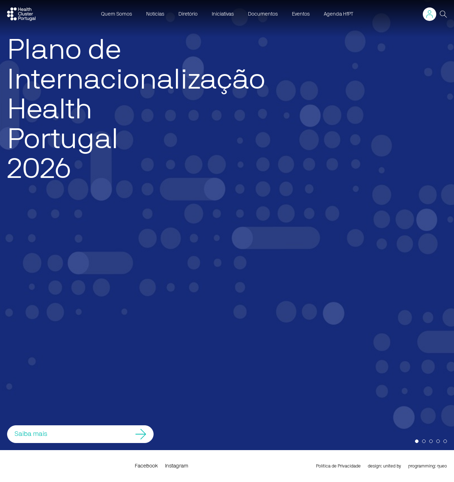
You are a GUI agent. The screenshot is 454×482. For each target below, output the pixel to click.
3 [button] (431, 441)
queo (442, 466)
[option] (227, 225)
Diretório (188, 14)
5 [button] (445, 441)
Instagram (176, 466)
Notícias (155, 14)
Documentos (263, 14)
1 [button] (417, 441)
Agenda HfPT (338, 14)
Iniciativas (223, 14)
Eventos (301, 14)
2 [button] (424, 441)
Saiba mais (80, 434)
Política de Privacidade (338, 466)
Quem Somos (116, 14)
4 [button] (438, 441)
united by (392, 466)
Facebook (146, 466)
